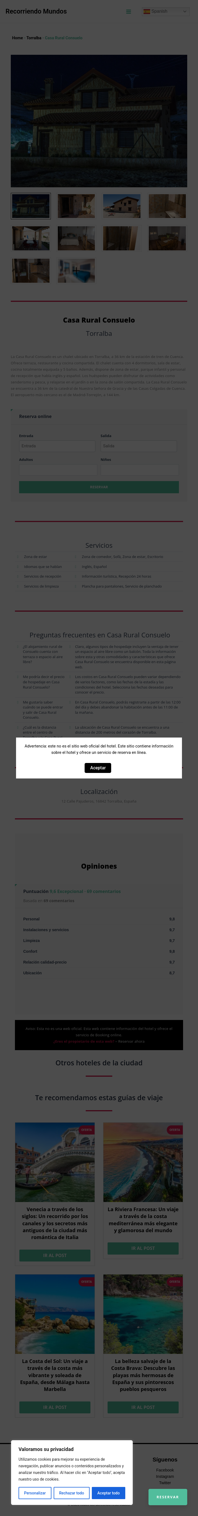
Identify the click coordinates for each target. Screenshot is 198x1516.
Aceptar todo (108, 1493)
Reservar (167, 1496)
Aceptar (98, 767)
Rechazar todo (71, 1493)
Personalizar (35, 1493)
